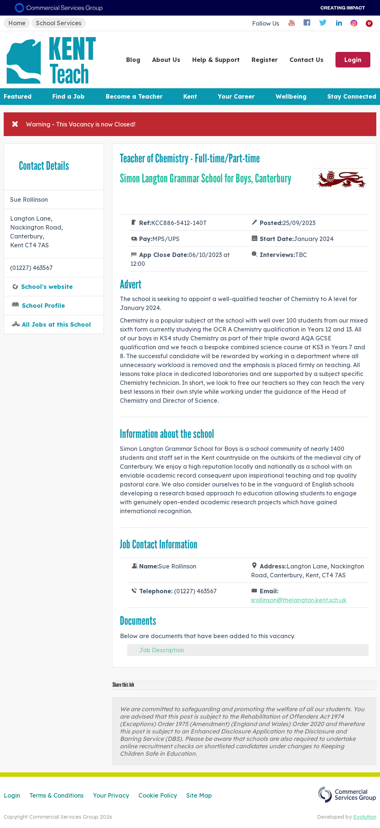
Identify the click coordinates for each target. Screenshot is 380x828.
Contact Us (306, 59)
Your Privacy (111, 795)
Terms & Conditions (56, 795)
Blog (133, 59)
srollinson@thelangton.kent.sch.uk (299, 600)
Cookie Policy (157, 795)
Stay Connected (351, 96)
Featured (18, 96)
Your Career (236, 96)
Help (216, 59)
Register (265, 59)
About (166, 59)
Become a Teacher (134, 96)
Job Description (161, 650)
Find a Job (68, 96)
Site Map (199, 795)
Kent (190, 96)
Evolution (364, 817)
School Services (58, 23)
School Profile (43, 305)
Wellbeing (291, 96)
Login (352, 59)
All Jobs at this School (56, 324)
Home (17, 23)
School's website (47, 286)
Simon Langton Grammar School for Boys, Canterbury (205, 178)
